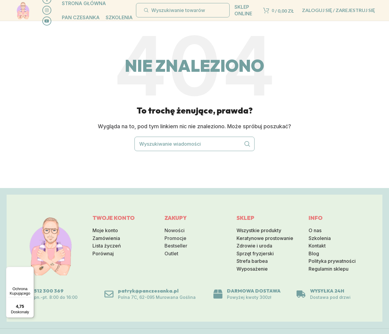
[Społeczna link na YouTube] (56, 26)
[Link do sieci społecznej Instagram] (56, 15)
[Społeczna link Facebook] (56, 4)
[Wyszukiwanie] (182, 16)
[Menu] (30, 270)
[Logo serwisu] (28, 15)
